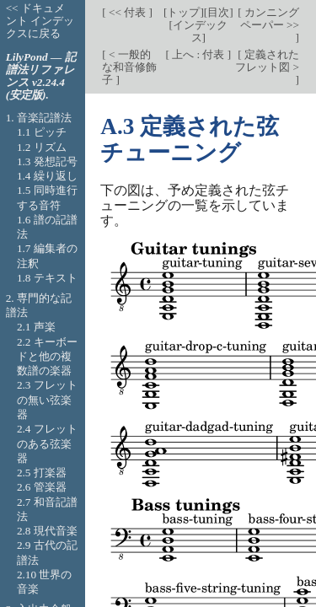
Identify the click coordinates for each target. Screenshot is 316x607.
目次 (218, 12)
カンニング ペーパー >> (269, 18)
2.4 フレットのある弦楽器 (47, 443)
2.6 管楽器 (42, 487)
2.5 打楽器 (42, 472)
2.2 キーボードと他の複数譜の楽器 (47, 357)
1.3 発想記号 (47, 161)
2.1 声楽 (36, 326)
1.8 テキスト (47, 277)
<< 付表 (127, 12)
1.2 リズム (42, 147)
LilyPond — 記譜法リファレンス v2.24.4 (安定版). (41, 76)
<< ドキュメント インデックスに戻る (40, 21)
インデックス (200, 31)
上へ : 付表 (198, 54)
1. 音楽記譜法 (39, 117)
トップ (183, 12)
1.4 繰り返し (47, 175)
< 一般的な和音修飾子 (129, 67)
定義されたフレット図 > (267, 60)
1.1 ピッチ (42, 132)
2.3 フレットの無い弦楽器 (47, 400)
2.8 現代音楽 (47, 530)
